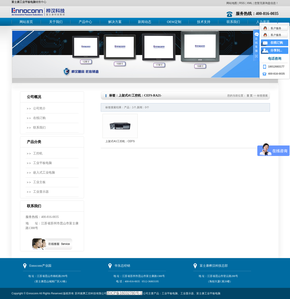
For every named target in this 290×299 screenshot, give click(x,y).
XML (249, 3)
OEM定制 (174, 22)
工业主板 (39, 182)
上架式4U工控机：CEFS (120, 141)
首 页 (250, 95)
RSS (242, 3)
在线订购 (39, 118)
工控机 (37, 153)
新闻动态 (144, 22)
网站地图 (231, 3)
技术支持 (203, 22)
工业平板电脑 (42, 163)
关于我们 (55, 22)
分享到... (276, 50)
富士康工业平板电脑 (24, 2)
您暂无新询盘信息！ (266, 3)
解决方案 (115, 22)
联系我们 (233, 22)
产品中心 (85, 22)
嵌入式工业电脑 (44, 172)
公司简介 (39, 108)
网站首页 (26, 22)
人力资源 (263, 22)
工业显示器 (41, 191)
